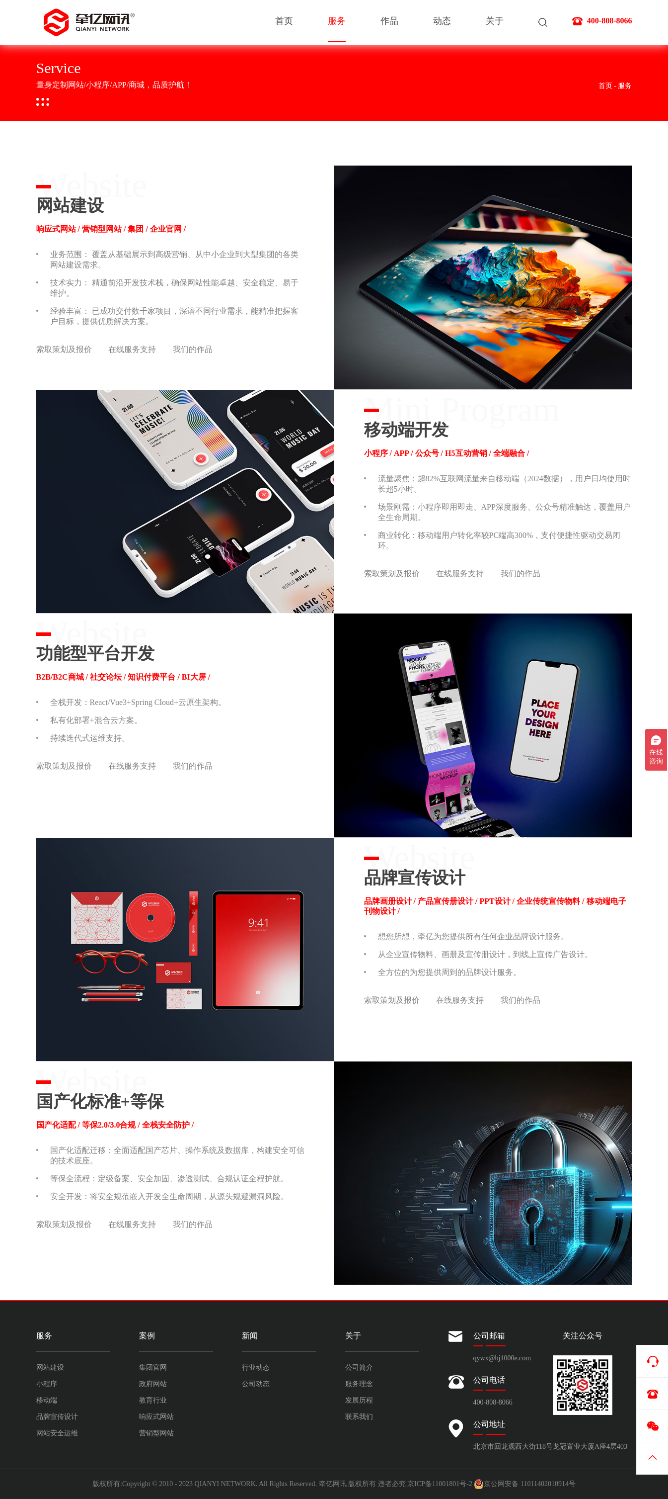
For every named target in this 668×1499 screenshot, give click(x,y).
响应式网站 (156, 1416)
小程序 (46, 1384)
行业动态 (256, 1367)
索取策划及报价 (64, 350)
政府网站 (153, 1384)
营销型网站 (156, 1433)
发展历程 (359, 1400)
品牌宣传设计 (57, 1416)
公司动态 (256, 1384)
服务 (337, 31)
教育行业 (153, 1400)
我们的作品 (193, 350)
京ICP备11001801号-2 (439, 1484)
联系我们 (359, 1416)
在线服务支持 (132, 350)
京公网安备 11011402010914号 (524, 1484)
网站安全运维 (57, 1433)
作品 (389, 22)
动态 (442, 22)
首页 (284, 22)
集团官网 (153, 1367)
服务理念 (359, 1384)
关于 (495, 22)
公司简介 (359, 1367)
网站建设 (50, 1367)
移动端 (46, 1400)
